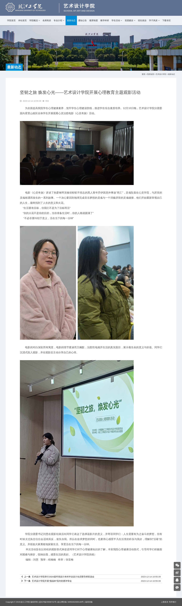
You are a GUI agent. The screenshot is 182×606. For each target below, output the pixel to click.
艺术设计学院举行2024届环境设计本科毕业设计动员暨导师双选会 (63, 576)
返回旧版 (89, 602)
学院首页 (11, 20)
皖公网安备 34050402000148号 (71, 602)
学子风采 (153, 20)
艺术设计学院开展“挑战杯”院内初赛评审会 (52, 581)
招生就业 (142, 20)
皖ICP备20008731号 (47, 602)
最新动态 (71, 20)
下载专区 (166, 20)
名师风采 (47, 20)
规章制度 (93, 20)
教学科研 (104, 20)
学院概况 (33, 20)
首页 (143, 74)
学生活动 (115, 20)
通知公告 (82, 20)
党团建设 (129, 20)
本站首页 (22, 20)
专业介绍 (58, 20)
